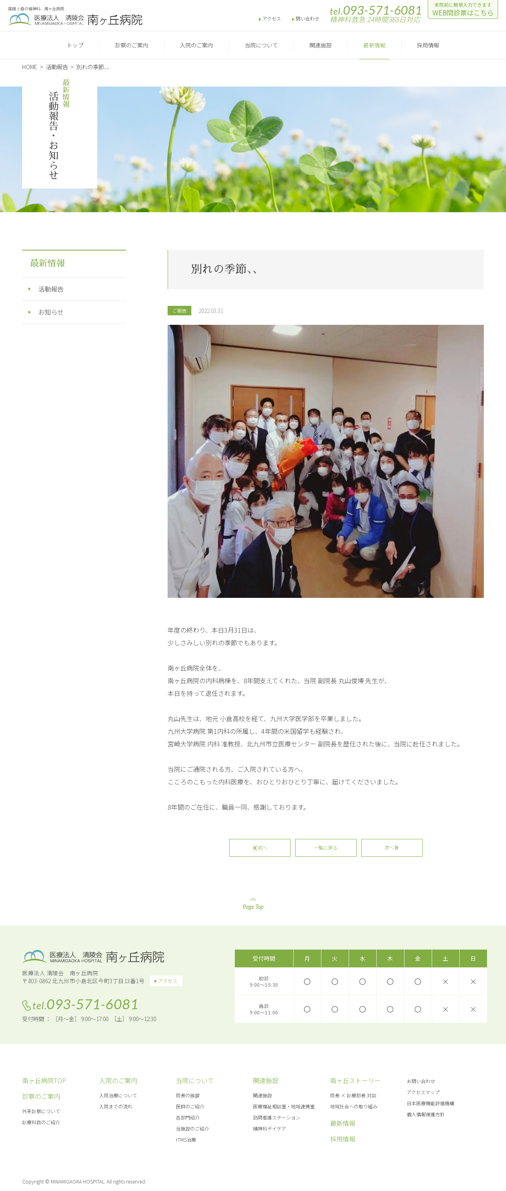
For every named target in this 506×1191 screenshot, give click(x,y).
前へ (262, 847)
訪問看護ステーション (276, 1117)
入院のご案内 (196, 45)
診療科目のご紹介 (41, 1122)
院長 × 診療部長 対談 (353, 1095)
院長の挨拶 (188, 1095)
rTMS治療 (186, 1139)
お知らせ (51, 312)
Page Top (253, 904)
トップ (75, 45)
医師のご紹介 (190, 1106)
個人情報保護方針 (426, 1114)
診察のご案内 (131, 45)
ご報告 (179, 310)
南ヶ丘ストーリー (355, 1080)
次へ (389, 847)
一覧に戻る (326, 847)
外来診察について (41, 1111)
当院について (261, 45)
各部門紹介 (188, 1117)
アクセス (271, 18)
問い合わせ (307, 18)
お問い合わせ (421, 1081)
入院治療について (118, 1095)
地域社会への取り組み (354, 1106)
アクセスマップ (423, 1092)
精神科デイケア (269, 1128)
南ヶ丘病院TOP (44, 1080)
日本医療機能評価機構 (430, 1103)
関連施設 (321, 45)
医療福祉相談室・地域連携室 (284, 1106)
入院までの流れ (115, 1106)
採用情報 (428, 45)
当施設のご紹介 (192, 1128)
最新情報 (374, 45)
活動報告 (51, 289)
